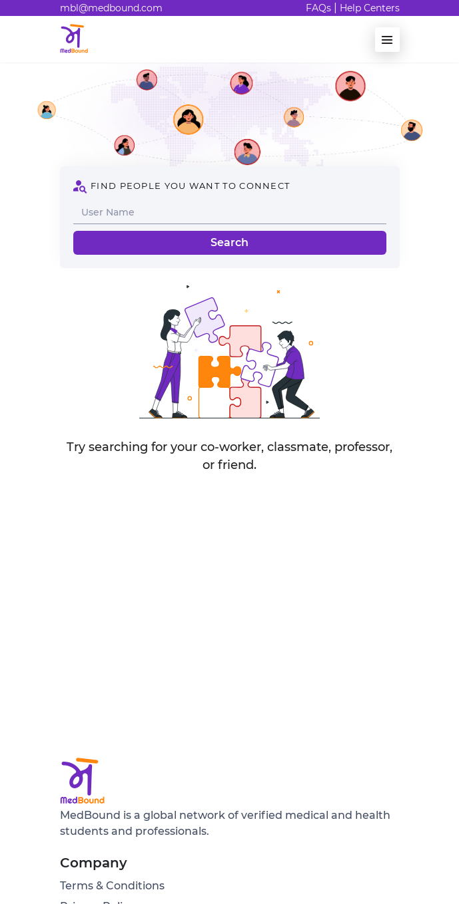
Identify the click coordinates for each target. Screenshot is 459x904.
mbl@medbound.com (111, 8)
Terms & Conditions (112, 885)
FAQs (318, 8)
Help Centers (370, 8)
